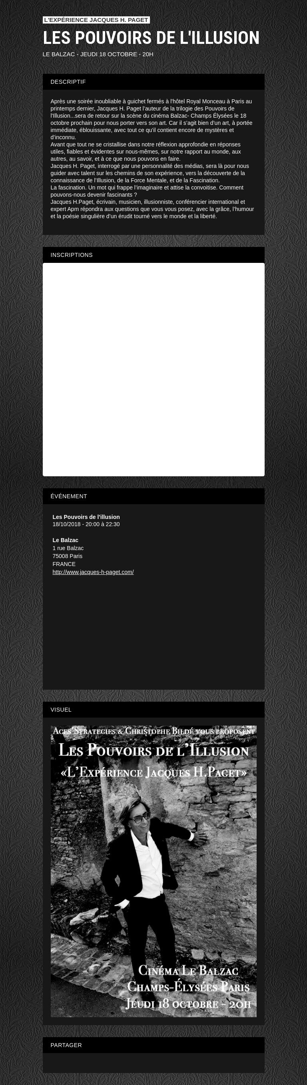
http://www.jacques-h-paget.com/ (93, 572)
